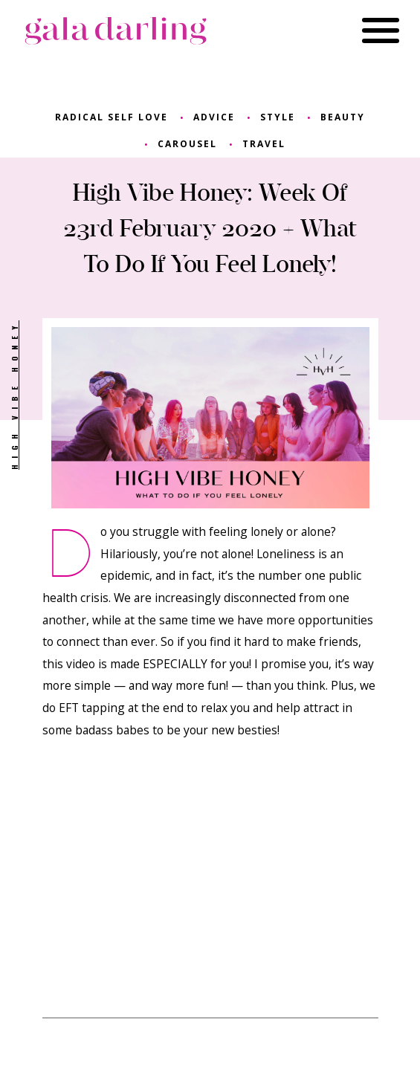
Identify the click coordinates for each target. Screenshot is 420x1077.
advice (214, 117)
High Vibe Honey (14, 395)
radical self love (111, 117)
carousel (187, 144)
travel (263, 144)
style (277, 117)
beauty (342, 117)
